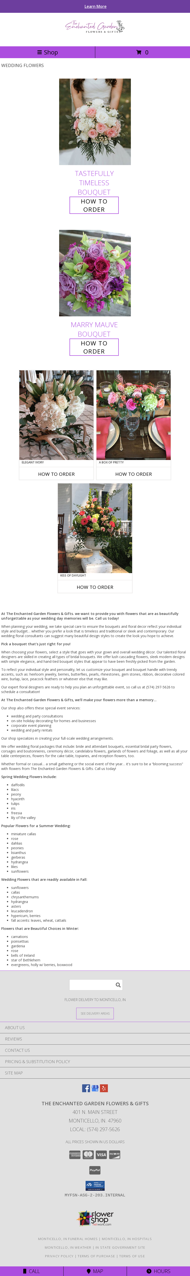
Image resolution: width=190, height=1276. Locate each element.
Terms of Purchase (96, 1256)
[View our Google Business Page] (95, 1090)
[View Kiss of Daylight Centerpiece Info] (95, 528)
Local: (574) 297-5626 (95, 1129)
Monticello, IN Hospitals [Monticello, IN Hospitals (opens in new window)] (127, 1239)
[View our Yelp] (104, 1090)
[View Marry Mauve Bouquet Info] (95, 273)
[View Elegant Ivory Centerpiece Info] (56, 415)
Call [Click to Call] (31, 1271)
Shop (47, 52)
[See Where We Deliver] (95, 1013)
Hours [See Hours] (158, 1271)
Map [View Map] (95, 1271)
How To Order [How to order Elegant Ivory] (56, 474)
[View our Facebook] (86, 1090)
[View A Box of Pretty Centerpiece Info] (133, 415)
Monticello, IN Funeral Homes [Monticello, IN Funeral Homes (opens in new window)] (68, 1239)
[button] (95, 1186)
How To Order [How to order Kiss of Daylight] (95, 587)
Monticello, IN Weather (68, 1247)
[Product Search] (96, 984)
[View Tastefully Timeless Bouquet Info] (95, 121)
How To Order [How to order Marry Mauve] (94, 347)
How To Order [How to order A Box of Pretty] (133, 474)
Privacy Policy (59, 1256)
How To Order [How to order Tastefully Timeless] (94, 205)
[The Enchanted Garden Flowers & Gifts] (95, 39)
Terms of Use (132, 1256)
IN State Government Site (120, 1247)
